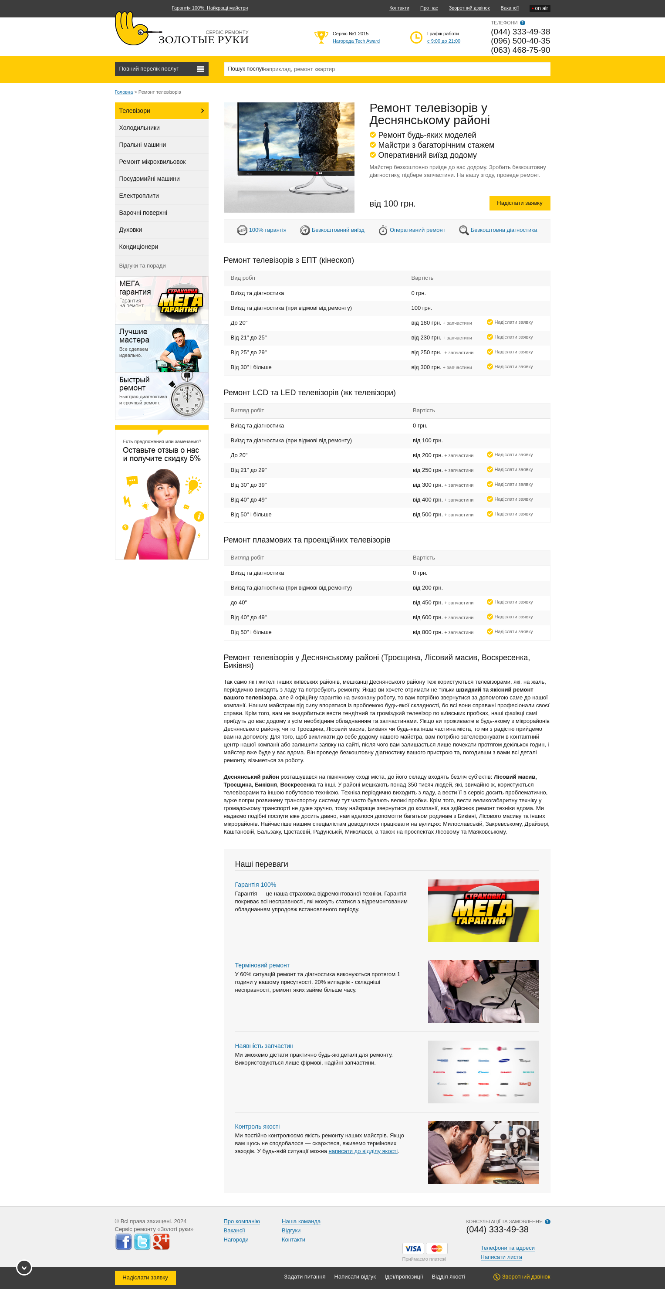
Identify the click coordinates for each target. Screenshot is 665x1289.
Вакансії (510, 7)
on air (540, 8)
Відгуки (291, 1230)
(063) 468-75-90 (520, 49)
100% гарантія (268, 230)
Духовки (130, 229)
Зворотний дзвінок (469, 7)
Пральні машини (142, 144)
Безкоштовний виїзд (338, 230)
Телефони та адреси (508, 1248)
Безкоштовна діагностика (504, 230)
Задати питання (304, 1276)
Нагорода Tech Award (356, 41)
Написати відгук (355, 1276)
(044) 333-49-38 (520, 31)
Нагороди (236, 1239)
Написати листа (502, 1257)
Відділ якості (448, 1276)
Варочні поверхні (143, 212)
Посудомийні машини (149, 178)
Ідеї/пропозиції (404, 1276)
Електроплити (139, 195)
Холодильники (139, 127)
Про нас (429, 7)
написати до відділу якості (363, 1151)
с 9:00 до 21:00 (443, 41)
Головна (124, 92)
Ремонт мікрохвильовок (152, 161)
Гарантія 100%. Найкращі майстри (210, 7)
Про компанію (242, 1221)
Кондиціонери (139, 246)
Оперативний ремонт (418, 230)
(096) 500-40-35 (520, 40)
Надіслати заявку (519, 203)
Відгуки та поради (142, 265)
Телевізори (134, 110)
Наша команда (301, 1221)
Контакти (399, 7)
